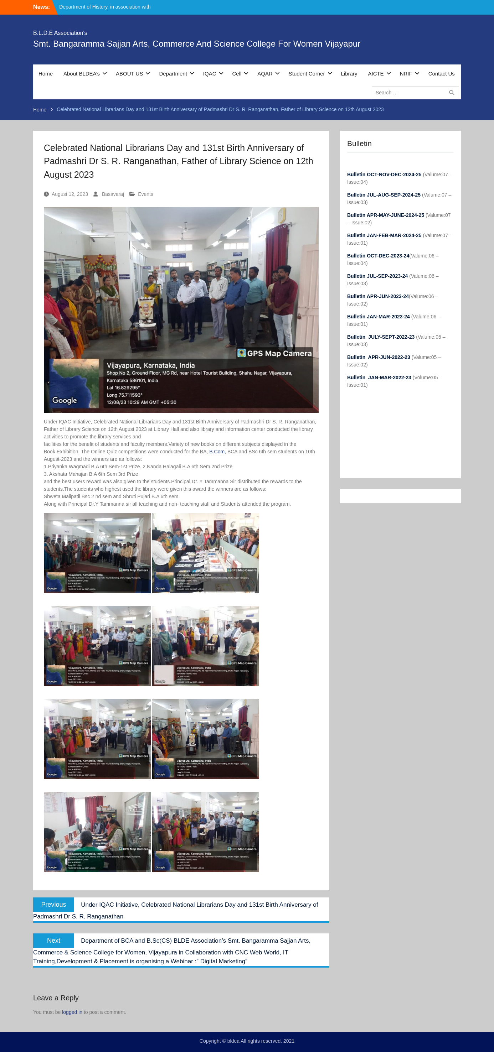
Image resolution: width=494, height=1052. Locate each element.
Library (349, 74)
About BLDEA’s (81, 74)
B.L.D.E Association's (60, 33)
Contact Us (441, 74)
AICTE (376, 74)
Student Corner (307, 74)
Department (173, 74)
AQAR (265, 74)
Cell (237, 74)
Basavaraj (113, 194)
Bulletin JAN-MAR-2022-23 (380, 377)
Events (145, 194)
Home (45, 74)
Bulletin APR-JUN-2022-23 (379, 357)
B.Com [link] (217, 451)
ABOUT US (129, 74)
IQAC (209, 74)
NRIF (406, 74)
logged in (72, 1012)
